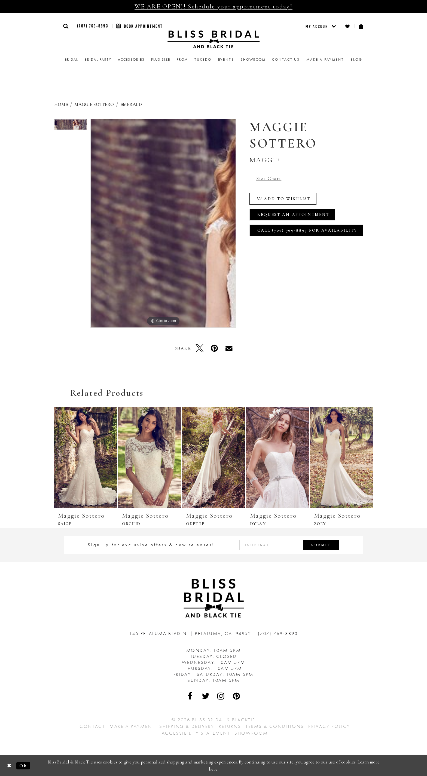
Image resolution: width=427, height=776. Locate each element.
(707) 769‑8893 (92, 26)
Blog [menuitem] (356, 59)
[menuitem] (321, 26)
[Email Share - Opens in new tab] (229, 348)
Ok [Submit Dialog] (23, 765)
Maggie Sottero (94, 104)
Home (61, 104)
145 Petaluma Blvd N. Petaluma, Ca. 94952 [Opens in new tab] (191, 633)
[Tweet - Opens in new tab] (199, 348)
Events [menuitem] (226, 59)
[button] (66, 26)
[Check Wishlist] (348, 26)
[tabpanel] (70, 126)
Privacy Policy (329, 726)
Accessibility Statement (196, 733)
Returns (230, 726)
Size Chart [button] (268, 178)
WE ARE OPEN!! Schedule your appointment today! (213, 6)
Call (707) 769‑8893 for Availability (307, 230)
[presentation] (85, 457)
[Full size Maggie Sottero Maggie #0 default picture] (163, 223)
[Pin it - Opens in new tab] (214, 348)
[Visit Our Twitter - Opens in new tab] (206, 696)
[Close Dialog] (9, 765)
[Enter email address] (289, 545)
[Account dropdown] (321, 26)
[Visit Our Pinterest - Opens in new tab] (236, 696)
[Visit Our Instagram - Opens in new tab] (221, 696)
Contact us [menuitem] (286, 59)
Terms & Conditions (275, 726)
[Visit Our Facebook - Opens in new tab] (190, 696)
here (213, 769)
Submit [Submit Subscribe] (321, 545)
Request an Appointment (293, 214)
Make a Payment (132, 726)
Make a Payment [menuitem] (325, 59)
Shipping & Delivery (186, 726)
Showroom (251, 733)
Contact (92, 726)
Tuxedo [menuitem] (202, 59)
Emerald (131, 104)
